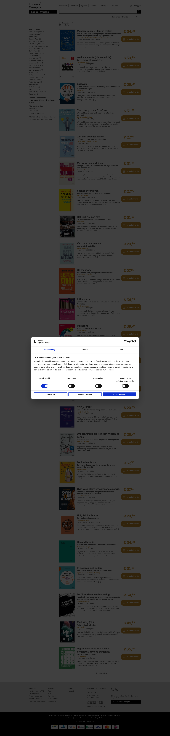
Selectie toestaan (85, 394)
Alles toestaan (119, 394)
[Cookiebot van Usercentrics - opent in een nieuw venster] (125, 342)
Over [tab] (121, 350)
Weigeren (51, 394)
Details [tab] (85, 350)
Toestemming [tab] (49, 350)
